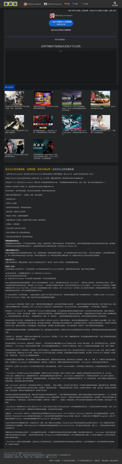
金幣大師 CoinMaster (32, 4)
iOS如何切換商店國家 (68, 460)
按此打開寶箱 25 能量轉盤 (61, 23)
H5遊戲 (84, 4)
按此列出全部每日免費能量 (61, 30)
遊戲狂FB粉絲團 (54, 460)
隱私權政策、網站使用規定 (110, 460)
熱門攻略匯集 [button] (61, 39)
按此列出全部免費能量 (63, 169)
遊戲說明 (97, 460)
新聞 (67, 4)
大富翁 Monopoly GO (53, 4)
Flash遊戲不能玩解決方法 (85, 460)
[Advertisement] (61, 65)
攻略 (75, 4)
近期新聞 (10, 87)
